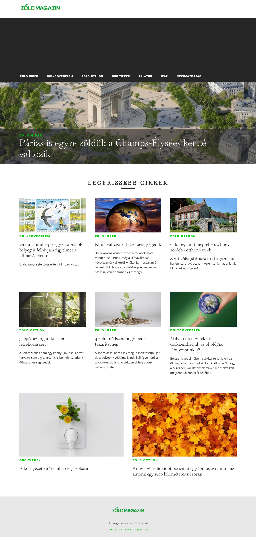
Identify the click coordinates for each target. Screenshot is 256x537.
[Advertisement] (128, 43)
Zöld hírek (30, 135)
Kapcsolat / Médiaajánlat (128, 529)
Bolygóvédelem (34, 236)
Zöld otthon (183, 236)
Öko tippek (30, 460)
